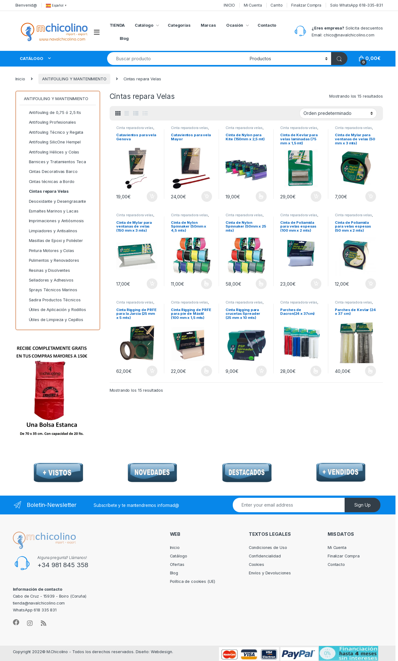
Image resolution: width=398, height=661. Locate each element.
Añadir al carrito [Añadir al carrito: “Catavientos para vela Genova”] (152, 196)
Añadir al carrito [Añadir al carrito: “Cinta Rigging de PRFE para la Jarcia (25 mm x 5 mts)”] (152, 371)
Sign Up (362, 505)
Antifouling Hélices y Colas (51, 152)
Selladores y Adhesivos (49, 280)
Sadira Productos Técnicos (52, 300)
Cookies (256, 564)
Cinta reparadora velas (134, 128)
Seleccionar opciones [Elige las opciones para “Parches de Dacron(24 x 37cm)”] (315, 371)
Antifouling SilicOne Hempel (52, 142)
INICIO (229, 5)
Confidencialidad (265, 556)
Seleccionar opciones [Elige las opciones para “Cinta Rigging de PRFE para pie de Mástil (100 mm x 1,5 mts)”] (206, 371)
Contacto (267, 25)
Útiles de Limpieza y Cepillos (53, 319)
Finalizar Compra (306, 5)
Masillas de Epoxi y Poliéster (53, 240)
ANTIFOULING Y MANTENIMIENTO (74, 79)
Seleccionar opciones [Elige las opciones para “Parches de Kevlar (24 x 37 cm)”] (370, 371)
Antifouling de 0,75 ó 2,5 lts (52, 112)
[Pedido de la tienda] (338, 113)
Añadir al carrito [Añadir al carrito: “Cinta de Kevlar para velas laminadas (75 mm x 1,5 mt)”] (316, 196)
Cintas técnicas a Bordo (49, 181)
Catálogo (144, 25)
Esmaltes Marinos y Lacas (51, 211)
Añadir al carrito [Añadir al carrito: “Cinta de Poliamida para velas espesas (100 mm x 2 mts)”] (316, 283)
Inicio (20, 79)
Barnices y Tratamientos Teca (55, 162)
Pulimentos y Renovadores (51, 260)
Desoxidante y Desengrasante (55, 201)
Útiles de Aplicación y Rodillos (55, 309)
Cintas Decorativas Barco (50, 171)
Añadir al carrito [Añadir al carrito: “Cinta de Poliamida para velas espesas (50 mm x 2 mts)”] (370, 283)
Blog (124, 38)
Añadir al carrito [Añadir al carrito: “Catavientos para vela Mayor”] (206, 196)
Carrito (276, 5)
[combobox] (177, 58)
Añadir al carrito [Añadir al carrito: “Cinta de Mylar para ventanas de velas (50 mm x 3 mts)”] (370, 196)
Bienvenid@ (26, 5)
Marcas (208, 25)
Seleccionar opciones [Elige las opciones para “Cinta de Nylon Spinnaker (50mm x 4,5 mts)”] (206, 283)
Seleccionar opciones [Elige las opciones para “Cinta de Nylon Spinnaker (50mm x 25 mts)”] (261, 283)
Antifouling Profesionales (50, 122)
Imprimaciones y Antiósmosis (54, 221)
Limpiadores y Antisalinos (50, 231)
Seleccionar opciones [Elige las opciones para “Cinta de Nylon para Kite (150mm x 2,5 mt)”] (261, 196)
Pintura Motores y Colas (49, 250)
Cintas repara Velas (46, 191)
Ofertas (177, 564)
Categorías (179, 25)
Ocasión (234, 25)
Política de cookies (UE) (192, 581)
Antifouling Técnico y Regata (53, 132)
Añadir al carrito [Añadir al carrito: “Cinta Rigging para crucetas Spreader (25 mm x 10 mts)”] (261, 371)
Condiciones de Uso (268, 547)
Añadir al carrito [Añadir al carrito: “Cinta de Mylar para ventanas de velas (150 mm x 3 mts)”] (152, 283)
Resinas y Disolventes (47, 270)
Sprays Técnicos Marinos (50, 290)
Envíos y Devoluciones (270, 573)
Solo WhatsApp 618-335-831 (356, 5)
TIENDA (117, 25)
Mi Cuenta (253, 5)
